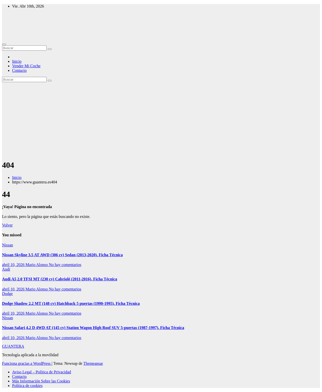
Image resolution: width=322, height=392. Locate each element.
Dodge (7, 293)
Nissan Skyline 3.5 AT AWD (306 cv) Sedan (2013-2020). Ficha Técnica (62, 255)
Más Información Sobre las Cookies (41, 381)
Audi (6, 269)
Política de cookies (27, 385)
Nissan (7, 245)
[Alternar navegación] (4, 44)
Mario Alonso (37, 265)
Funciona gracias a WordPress (27, 363)
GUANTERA (13, 346)
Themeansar (93, 363)
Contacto (19, 70)
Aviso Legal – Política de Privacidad (41, 372)
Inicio (16, 61)
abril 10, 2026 (13, 265)
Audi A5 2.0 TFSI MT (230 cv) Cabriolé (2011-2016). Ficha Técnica (59, 279)
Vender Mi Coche (26, 66)
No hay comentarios (65, 265)
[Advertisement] (161, 120)
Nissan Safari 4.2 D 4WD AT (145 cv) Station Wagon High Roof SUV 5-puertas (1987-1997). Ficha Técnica (93, 327)
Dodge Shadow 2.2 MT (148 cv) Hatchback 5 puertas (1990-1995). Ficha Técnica (71, 303)
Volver (7, 225)
